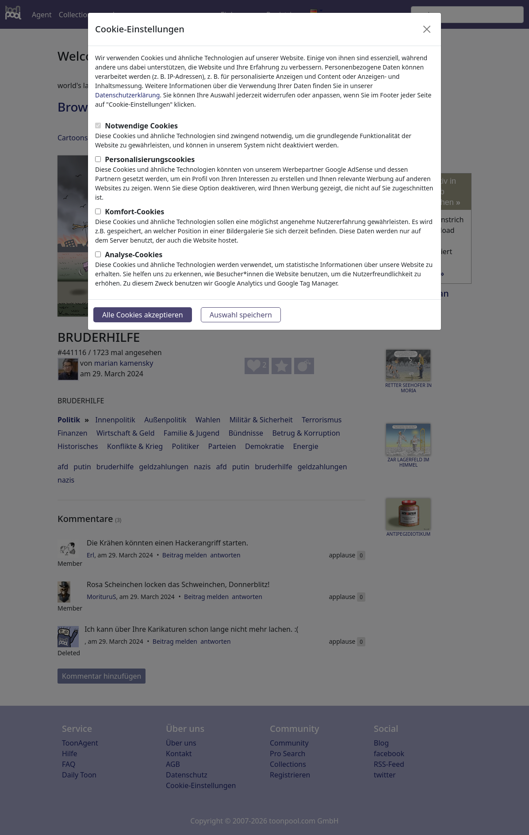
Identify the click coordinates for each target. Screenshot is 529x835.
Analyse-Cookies (133, 254)
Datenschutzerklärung (127, 95)
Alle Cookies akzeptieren (142, 315)
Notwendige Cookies (141, 126)
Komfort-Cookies (134, 211)
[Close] (427, 29)
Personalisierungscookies (150, 159)
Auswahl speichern (241, 315)
